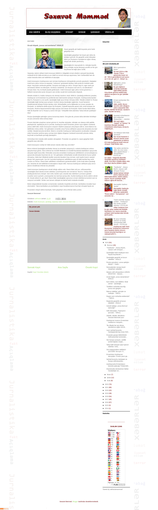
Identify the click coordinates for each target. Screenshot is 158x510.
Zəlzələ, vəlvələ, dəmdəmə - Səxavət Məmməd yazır (115, 316)
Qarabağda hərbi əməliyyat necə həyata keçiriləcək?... (117, 253)
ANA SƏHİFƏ (34, 32)
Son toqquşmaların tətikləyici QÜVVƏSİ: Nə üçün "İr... (116, 350)
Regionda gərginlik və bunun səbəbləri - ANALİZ (116, 302)
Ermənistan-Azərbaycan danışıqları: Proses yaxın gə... (117, 355)
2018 (107, 396)
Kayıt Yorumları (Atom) (40, 272)
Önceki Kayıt (91, 267)
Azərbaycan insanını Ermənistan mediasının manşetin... (117, 321)
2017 (107, 399)
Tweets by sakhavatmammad (112, 489)
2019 (107, 393)
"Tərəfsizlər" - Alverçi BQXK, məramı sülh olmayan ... (116, 249)
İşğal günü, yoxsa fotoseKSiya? (120, 84)
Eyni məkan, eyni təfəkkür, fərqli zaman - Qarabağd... (117, 283)
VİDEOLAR (109, 32)
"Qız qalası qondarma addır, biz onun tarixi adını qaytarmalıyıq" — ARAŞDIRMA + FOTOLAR (121, 151)
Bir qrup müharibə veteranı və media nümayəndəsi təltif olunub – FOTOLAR (120, 221)
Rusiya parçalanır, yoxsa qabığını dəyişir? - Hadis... (117, 263)
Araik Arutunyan (39, 202)
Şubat (109, 377)
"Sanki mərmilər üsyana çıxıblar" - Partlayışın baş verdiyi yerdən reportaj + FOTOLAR (122, 202)
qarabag (48, 202)
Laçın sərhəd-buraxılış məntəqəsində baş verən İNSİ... (117, 331)
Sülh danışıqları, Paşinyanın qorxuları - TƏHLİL (116, 312)
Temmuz (110, 245)
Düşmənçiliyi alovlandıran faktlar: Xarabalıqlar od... (117, 370)
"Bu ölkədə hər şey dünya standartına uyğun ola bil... (116, 326)
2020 (107, 390)
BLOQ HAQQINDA (52, 32)
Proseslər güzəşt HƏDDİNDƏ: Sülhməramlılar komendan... (116, 336)
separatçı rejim (57, 202)
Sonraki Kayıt (33, 267)
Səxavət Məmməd (69, 202)
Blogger (75, 501)
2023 (107, 242)
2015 (107, 405)
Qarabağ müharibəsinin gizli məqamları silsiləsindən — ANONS (122, 117)
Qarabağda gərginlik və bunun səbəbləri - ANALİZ (116, 258)
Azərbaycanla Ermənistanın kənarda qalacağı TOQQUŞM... (117, 365)
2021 (107, 387)
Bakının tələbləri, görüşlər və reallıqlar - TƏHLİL (116, 292)
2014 (107, 408)
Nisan (109, 374)
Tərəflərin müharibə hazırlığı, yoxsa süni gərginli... (116, 287)
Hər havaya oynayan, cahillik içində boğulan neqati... (116, 341)
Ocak (109, 380)
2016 (107, 402)
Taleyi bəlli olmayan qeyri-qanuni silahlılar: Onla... (117, 345)
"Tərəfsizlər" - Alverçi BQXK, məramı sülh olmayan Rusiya (121, 169)
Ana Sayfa (63, 267)
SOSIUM (81, 32)
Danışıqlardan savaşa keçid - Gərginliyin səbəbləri (116, 268)
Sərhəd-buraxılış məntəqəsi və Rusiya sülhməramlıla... (116, 360)
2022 (107, 384)
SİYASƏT (69, 32)
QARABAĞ (95, 32)
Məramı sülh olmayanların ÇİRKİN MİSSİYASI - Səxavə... (118, 273)
